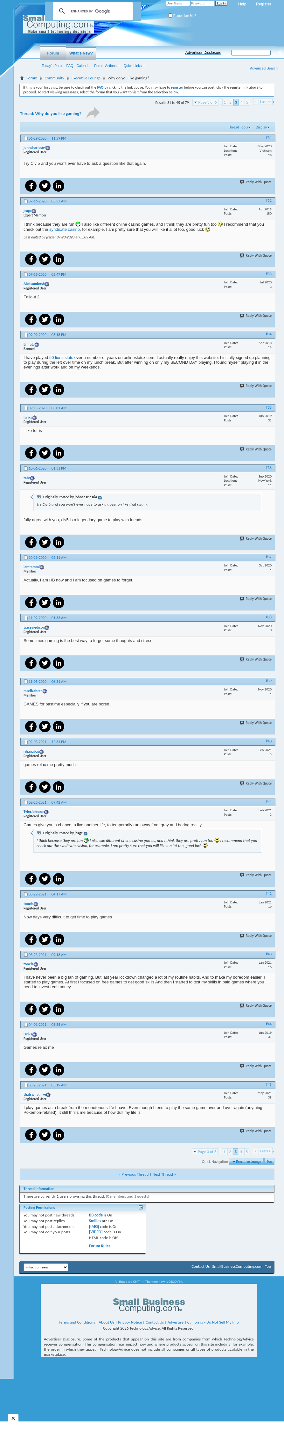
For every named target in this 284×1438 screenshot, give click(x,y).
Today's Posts (52, 66)
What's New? (81, 53)
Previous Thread (135, 1174)
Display (261, 127)
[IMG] (94, 1226)
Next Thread (162, 1174)
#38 (269, 617)
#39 (269, 681)
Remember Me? (182, 16)
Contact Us (200, 1266)
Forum (53, 53)
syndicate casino (64, 229)
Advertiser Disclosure (203, 52)
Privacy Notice (130, 1322)
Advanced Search (264, 68)
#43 (269, 954)
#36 (269, 467)
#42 (269, 893)
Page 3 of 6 (207, 102)
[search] (92, 11)
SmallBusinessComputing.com (237, 1266)
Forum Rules (99, 1246)
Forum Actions (105, 66)
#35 (269, 407)
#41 (269, 801)
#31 (269, 137)
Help (242, 4)
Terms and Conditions (77, 1322)
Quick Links (133, 66)
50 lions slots (61, 357)
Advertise (176, 1322)
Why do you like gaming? (58, 113)
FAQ (69, 66)
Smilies (95, 1220)
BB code (96, 1215)
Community (54, 78)
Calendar (84, 66)
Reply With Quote (256, 182)
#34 (269, 334)
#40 (269, 741)
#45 (269, 1084)
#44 (269, 1024)
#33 (269, 274)
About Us (106, 1322)
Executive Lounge (86, 78)
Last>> (265, 101)
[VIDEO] (96, 1232)
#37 (269, 557)
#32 (269, 200)
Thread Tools (238, 127)
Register (263, 4)
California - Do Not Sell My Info (213, 1322)
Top (269, 1162)
